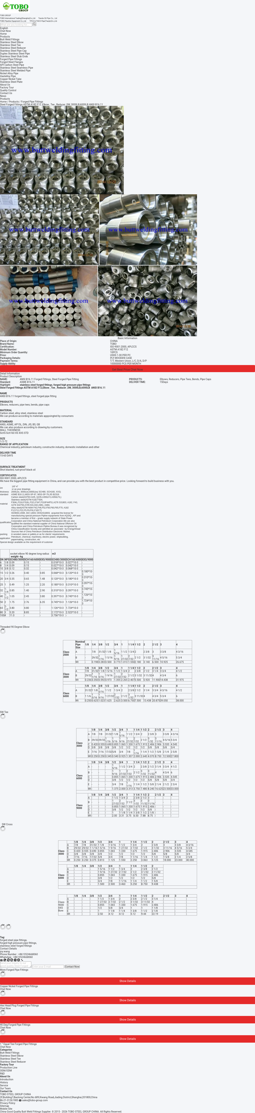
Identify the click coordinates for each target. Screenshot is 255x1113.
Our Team (5, 1088)
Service (4, 1085)
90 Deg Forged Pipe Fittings (15, 1024)
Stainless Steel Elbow (12, 1055)
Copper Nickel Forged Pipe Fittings (19, 986)
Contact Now (72, 966)
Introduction (6, 1079)
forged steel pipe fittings (13, 940)
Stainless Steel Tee (10, 1058)
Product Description (11, 376)
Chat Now (5, 31)
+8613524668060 (28, 954)
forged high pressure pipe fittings (18, 943)
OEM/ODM (6, 1070)
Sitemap (4, 1106)
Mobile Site (6, 1108)
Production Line (8, 1067)
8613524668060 (24, 957)
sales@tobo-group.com (35, 1100)
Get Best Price (121, 369)
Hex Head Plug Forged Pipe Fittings (19, 1005)
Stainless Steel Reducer (13, 1061)
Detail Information (10, 373)
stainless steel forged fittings (16, 945)
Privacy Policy (7, 1103)
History (4, 1082)
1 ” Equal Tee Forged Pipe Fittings (18, 1044)
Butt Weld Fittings (9, 1052)
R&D (2, 1073)
